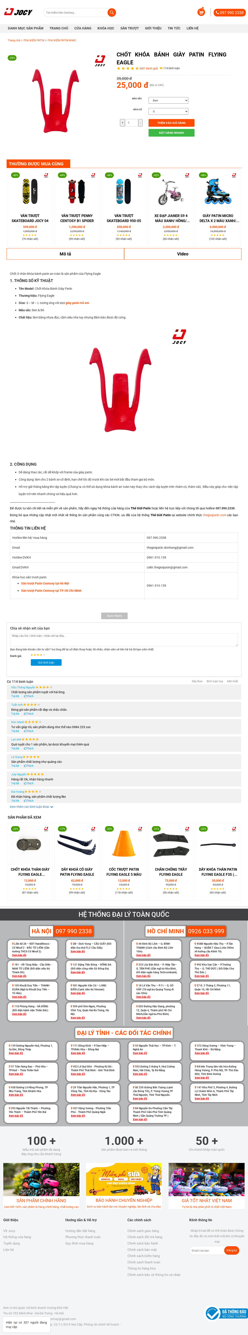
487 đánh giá (149, 68)
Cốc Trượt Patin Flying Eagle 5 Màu (124, 872)
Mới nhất (232, 681)
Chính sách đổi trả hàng (144, 1237)
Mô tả (65, 254)
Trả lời (15, 696)
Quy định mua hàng (79, 1243)
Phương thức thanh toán (83, 1237)
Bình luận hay (215, 681)
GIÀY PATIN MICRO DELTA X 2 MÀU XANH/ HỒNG (218, 219)
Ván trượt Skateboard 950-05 (124, 218)
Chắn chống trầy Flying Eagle (171, 872)
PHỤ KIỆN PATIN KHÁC (62, 40)
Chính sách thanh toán (143, 1262)
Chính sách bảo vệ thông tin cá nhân (153, 1275)
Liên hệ (8, 1250)
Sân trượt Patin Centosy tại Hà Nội (45, 583)
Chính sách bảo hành (142, 1243)
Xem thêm (114, 616)
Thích (29, 696)
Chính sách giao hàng (143, 1231)
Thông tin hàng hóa (141, 1268)
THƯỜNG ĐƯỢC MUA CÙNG (36, 163)
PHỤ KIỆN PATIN (34, 40)
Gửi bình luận (46, 662)
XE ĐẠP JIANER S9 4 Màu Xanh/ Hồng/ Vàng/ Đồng (170, 219)
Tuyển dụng (11, 1243)
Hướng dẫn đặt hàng (80, 1231)
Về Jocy (9, 1231)
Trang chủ (14, 40)
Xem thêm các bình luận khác (31, 807)
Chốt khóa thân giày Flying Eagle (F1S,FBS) (30, 872)
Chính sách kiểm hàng (143, 1256)
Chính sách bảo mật (142, 1250)
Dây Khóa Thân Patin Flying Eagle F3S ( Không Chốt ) (218, 872)
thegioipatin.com (214, 515)
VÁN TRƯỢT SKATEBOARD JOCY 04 (30, 218)
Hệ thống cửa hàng (17, 1237)
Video (182, 254)
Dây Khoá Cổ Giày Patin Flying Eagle (77, 872)
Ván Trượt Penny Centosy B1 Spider (77, 218)
